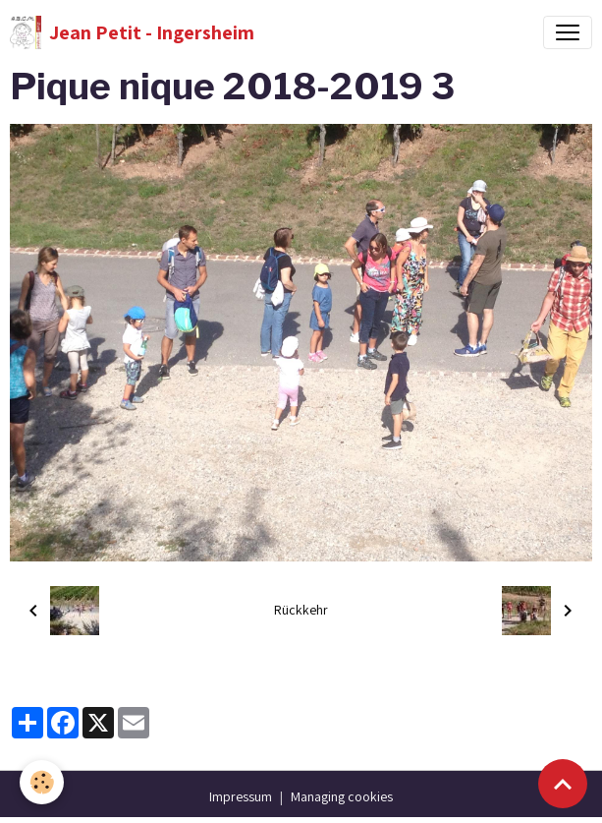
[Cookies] (42, 782)
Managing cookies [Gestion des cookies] (342, 796)
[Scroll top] (562, 783)
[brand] (132, 32)
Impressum (240, 796)
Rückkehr (301, 609)
